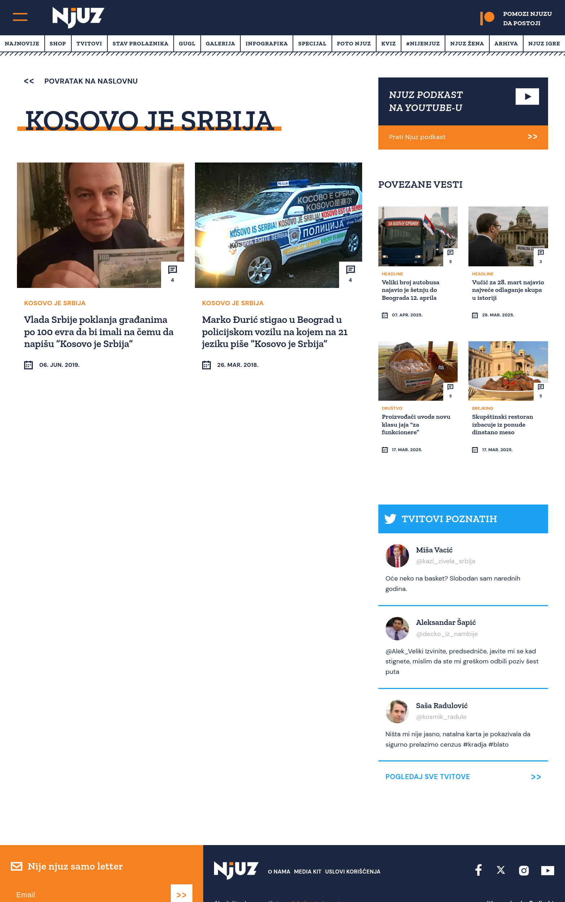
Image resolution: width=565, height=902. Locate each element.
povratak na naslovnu (81, 81)
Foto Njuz (354, 43)
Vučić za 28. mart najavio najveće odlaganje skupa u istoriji (499, 293)
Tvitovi (89, 43)
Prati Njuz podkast (417, 137)
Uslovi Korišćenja (353, 852)
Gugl (187, 43)
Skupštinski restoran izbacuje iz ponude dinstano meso (503, 418)
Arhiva (506, 43)
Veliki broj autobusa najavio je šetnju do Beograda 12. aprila (412, 289)
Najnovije (22, 43)
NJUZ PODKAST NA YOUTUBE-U (426, 101)
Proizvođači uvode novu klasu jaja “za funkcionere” (417, 418)
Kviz (388, 43)
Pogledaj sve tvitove (428, 757)
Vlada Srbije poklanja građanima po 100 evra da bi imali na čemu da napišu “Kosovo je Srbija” (100, 331)
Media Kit (307, 852)
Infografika (267, 43)
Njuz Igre (544, 43)
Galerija (220, 43)
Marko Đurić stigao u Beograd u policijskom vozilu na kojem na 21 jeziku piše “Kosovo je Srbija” (276, 331)
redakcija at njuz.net (313, 883)
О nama (279, 852)
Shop (58, 43)
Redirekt (541, 883)
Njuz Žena (467, 43)
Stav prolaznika (140, 43)
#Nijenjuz (423, 43)
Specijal (312, 43)
